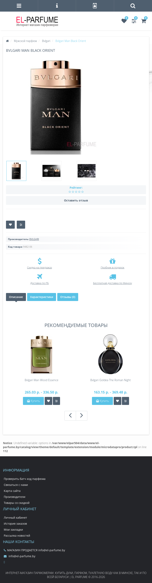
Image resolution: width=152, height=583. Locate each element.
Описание (16, 297)
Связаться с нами (16, 485)
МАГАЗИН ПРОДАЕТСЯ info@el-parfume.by (34, 550)
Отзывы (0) (67, 297)
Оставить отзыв (76, 200)
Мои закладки (13, 529)
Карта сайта (12, 491)
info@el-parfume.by (19, 556)
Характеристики (41, 297)
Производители (14, 497)
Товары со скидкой (17, 503)
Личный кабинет (15, 517)
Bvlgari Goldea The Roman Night (110, 380)
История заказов (15, 523)
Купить (33, 401)
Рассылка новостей (17, 535)
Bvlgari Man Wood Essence (41, 380)
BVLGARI (34, 239)
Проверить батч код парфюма (24, 479)
